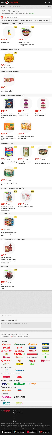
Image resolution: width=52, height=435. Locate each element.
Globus (6, 354)
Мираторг (32, 357)
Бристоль (6, 360)
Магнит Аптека (6, 403)
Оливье (6, 357)
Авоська (19, 357)
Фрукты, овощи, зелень (10, 20)
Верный (32, 350)
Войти (49, 6)
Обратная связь (17, 410)
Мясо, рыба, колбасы (41, 20)
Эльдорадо (6, 377)
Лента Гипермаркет (32, 347)
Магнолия (45, 354)
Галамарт (32, 383)
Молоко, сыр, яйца (26, 20)
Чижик (19, 363)
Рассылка (16, 415)
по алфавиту (5, 336)
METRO (45, 344)
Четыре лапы (6, 390)
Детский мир (6, 370)
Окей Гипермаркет (6, 347)
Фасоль (6, 363)
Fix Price (6, 383)
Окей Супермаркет (19, 347)
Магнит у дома (11, 6)
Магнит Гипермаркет (19, 350)
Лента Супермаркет (45, 347)
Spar (19, 354)
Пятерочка (6, 344)
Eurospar (32, 354)
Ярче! (32, 363)
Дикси (32, 344)
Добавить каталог (18, 413)
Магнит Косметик (6, 397)
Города (15, 419)
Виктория (45, 350)
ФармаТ (19, 403)
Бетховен (19, 390)
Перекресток (19, 344)
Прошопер (10, 2)
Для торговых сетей (18, 421)
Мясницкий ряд (45, 360)
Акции (4, 6)
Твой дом (19, 383)
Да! (45, 357)
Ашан (32, 360)
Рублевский (19, 360)
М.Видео (19, 377)
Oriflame (19, 397)
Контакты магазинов (18, 417)
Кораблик (19, 370)
